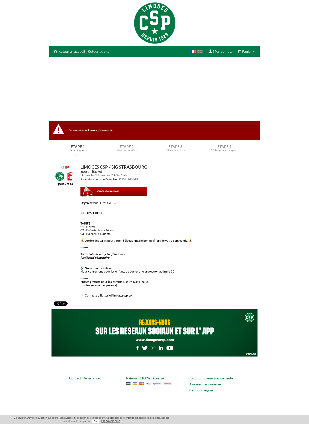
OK (95, 421)
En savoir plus (110, 421)
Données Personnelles (204, 384)
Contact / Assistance (84, 378)
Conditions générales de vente (210, 378)
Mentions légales (201, 390)
